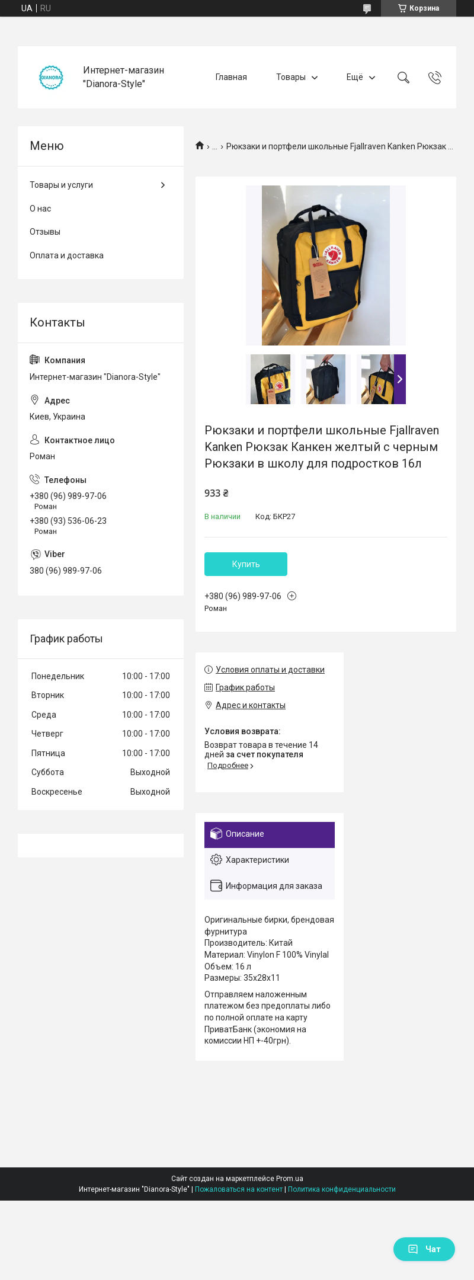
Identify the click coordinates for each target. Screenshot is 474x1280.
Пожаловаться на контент (239, 1189)
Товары (291, 77)
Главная (231, 77)
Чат (424, 1249)
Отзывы (45, 231)
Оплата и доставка (67, 255)
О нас (40, 208)
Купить (246, 564)
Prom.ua (289, 1179)
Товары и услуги (61, 185)
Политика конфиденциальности (342, 1189)
